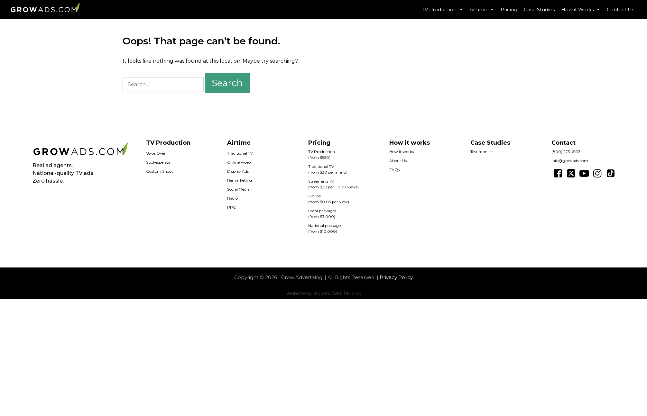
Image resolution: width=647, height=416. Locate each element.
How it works (401, 151)
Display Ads (238, 171)
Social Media (238, 189)
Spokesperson (158, 162)
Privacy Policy (396, 277)
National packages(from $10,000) (325, 228)
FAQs (394, 169)
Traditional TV (240, 153)
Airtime (482, 9)
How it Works (580, 9)
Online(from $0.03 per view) (328, 199)
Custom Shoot (159, 171)
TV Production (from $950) (321, 154)
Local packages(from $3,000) (322, 213)
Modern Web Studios (337, 293)
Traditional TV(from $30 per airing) (327, 169)
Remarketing (239, 180)
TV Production (442, 9)
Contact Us (620, 9)
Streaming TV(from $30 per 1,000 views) (333, 184)
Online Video (239, 162)
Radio (232, 198)
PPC (231, 207)
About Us (398, 160)
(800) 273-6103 (565, 151)
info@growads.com (569, 160)
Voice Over (156, 153)
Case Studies (539, 9)
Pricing (509, 9)
